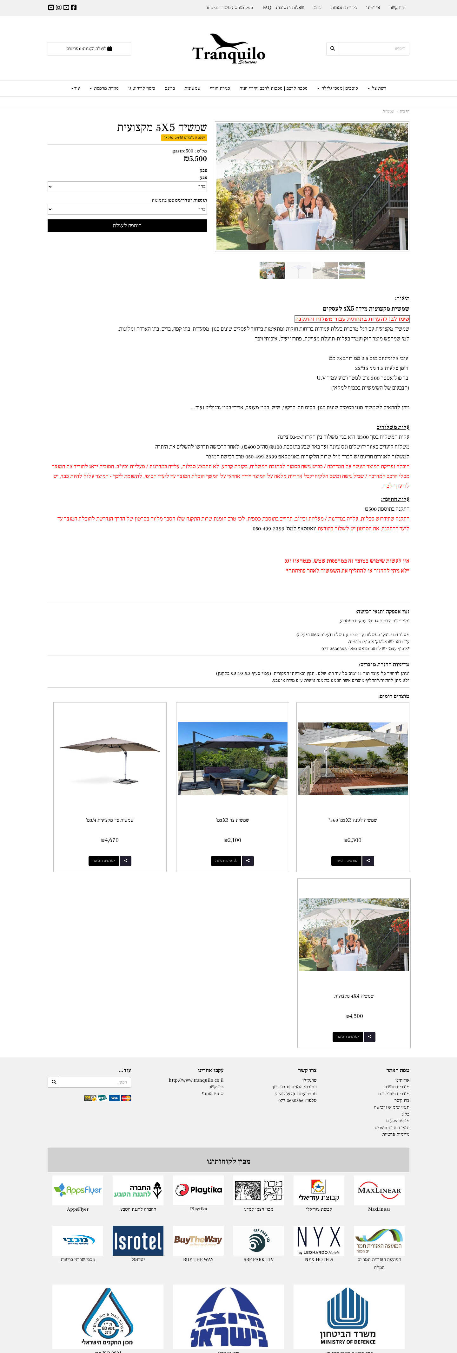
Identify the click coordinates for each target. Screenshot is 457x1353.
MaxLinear (379, 1003)
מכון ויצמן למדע (258, 1003)
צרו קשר (307, 865)
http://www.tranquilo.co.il (196, 874)
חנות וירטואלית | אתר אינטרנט (190, 1347)
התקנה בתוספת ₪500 (387, 509)
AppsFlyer (78, 1003)
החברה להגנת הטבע (138, 1003)
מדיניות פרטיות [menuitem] (395, 929)
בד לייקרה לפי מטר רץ (105, 1230)
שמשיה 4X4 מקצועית (89, 790)
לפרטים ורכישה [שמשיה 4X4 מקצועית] (83, 831)
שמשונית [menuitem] (192, 88)
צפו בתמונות (163, 200)
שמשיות (388, 111)
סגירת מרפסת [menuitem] (104, 88)
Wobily (249, 1347)
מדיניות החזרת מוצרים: (384, 664)
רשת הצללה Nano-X (229, 1230)
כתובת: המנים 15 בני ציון (295, 881)
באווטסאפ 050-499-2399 (272, 456)
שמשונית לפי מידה (352, 1246)
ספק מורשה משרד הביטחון (349, 1147)
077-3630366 (291, 895)
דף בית (404, 111)
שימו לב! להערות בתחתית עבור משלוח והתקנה (352, 319)
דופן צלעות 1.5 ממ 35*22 (382, 368)
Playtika (198, 1003)
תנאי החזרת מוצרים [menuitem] (392, 922)
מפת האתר (397, 865)
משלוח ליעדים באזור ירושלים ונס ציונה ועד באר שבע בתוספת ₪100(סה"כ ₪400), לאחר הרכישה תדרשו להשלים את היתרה (282, 446)
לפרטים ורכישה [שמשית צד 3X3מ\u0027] (269, 831)
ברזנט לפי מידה (352, 1279)
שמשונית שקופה (352, 1254)
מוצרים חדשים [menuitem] (396, 881)
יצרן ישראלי (228, 1147)
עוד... (125, 865)
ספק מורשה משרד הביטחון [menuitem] (229, 8)
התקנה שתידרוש (392, 518)
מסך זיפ (352, 1222)
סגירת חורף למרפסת (352, 1198)
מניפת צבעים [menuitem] (397, 915)
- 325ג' (212, 1206)
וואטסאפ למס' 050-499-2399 (284, 528)
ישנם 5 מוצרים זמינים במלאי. (184, 137)
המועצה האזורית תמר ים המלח (379, 1058)
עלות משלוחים (393, 427)
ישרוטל (138, 1054)
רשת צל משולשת (228, 1222)
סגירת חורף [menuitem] (220, 88)
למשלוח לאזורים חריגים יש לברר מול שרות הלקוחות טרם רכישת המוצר (307, 456)
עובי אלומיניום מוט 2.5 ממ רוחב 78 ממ (369, 358)
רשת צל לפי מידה (235, 1190)
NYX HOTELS (319, 1054)
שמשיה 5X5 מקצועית (162, 127)
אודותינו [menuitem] (373, 8)
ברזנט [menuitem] (170, 88)
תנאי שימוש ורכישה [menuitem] (391, 901)
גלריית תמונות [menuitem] (344, 8)
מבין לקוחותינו (228, 955)
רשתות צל (228, 1182)
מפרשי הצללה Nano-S (229, 1238)
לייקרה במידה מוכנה (105, 1190)
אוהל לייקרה (105, 1206)
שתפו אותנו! (213, 888)
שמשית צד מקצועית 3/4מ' (182, 790)
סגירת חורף (352, 1182)
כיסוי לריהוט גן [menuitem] (141, 88)
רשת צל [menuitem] (377, 88)
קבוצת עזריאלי (319, 1003)
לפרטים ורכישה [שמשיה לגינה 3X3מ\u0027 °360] (361, 831)
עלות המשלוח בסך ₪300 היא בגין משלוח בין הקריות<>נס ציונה (343, 437)
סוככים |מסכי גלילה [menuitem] (337, 88)
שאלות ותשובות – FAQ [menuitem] (283, 8)
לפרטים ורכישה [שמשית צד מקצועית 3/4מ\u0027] (176, 831)
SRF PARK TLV (259, 1054)
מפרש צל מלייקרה (105, 1222)
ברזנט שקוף (352, 1287)
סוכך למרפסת (229, 1270)
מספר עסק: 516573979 (296, 888)
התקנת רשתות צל (229, 1246)
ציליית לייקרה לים (105, 1214)
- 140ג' (212, 1190)
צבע (203, 170)
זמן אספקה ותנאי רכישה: (382, 611)
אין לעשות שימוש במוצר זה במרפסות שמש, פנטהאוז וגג (347, 561)
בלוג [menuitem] (317, 8)
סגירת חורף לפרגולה (352, 1190)
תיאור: (402, 298)
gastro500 (182, 151)
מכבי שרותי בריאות (78, 1054)
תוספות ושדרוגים (191, 200)
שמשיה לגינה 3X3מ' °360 (367, 790)
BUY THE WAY (198, 1054)
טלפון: (311, 895)
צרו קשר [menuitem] (397, 8)
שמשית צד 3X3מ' (274, 790)
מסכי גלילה (352, 1206)
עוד (75, 88)
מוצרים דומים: (393, 696)
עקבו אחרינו (210, 865)
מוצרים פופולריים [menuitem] (393, 888)
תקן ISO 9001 (108, 1147)
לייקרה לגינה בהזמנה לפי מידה (104, 1198)
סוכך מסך (352, 1214)
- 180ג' (212, 1198)
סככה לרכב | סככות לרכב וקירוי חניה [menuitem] (274, 88)
